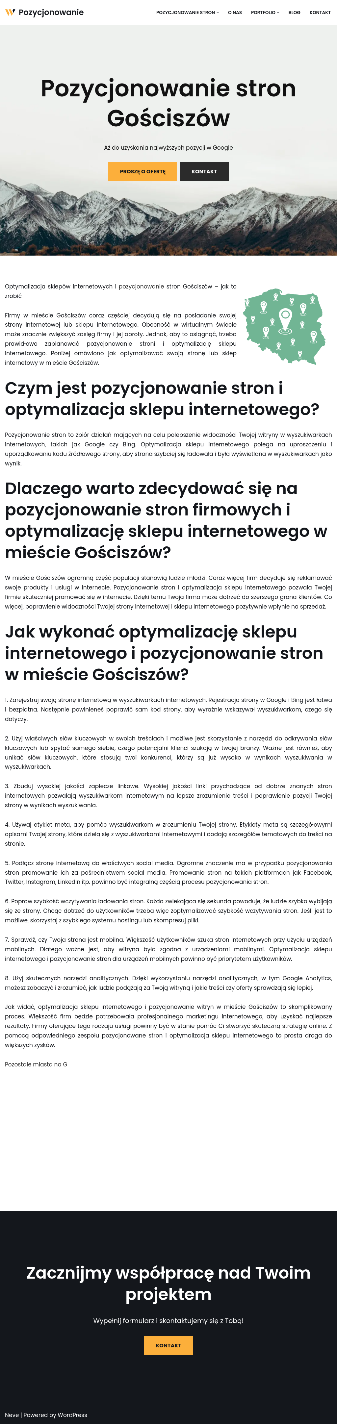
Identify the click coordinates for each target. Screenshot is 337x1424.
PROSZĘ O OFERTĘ (143, 171)
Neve (12, 1415)
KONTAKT (204, 171)
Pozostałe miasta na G (36, 1064)
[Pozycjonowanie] (44, 12)
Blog (294, 13)
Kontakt (320, 13)
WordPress (72, 1415)
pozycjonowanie (141, 286)
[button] (218, 13)
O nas (235, 13)
